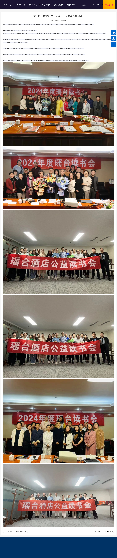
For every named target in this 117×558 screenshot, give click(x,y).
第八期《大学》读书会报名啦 (104, 531)
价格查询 (71, 4)
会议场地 (33, 4)
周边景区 (84, 4)
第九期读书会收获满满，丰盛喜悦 (17, 531)
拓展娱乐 (58, 4)
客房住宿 (21, 4)
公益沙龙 (109, 4)
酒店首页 (8, 4)
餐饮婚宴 (46, 4)
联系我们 (96, 4)
